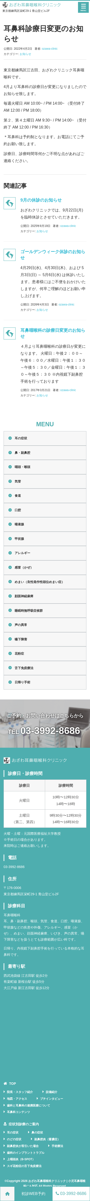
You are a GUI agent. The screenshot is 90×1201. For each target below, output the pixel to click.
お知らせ (25, 54)
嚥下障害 (21, 639)
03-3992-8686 (50, 730)
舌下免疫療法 (24, 668)
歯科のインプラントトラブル (25, 1152)
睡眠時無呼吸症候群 (29, 610)
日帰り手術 (22, 682)
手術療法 (57, 1146)
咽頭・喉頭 (22, 467)
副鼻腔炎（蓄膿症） (47, 1139)
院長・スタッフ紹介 (20, 1092)
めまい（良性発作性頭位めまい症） (40, 582)
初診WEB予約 (33, 1194)
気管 (18, 481)
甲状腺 (19, 539)
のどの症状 (14, 1139)
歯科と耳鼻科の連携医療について (28, 1105)
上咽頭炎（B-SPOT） (21, 1159)
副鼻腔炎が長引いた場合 (23, 1146)
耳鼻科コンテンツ (18, 1112)
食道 (18, 495)
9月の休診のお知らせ (41, 200)
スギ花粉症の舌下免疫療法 (24, 1166)
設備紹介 (51, 1092)
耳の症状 (21, 438)
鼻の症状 (37, 1132)
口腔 (18, 510)
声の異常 (21, 625)
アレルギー (22, 553)
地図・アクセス (17, 1098)
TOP (12, 1084)
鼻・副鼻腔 (22, 453)
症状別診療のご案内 (24, 1124)
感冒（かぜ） (24, 567)
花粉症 (19, 653)
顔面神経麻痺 (24, 596)
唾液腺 (19, 524)
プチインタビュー (51, 1098)
